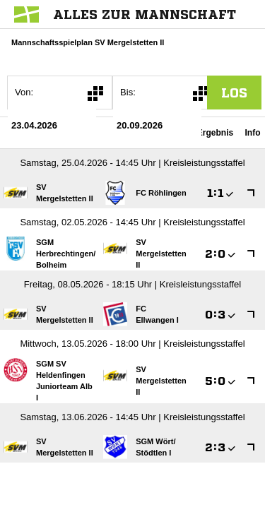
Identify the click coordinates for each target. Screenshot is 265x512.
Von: (24, 92)
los (234, 92)
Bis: (128, 92)
